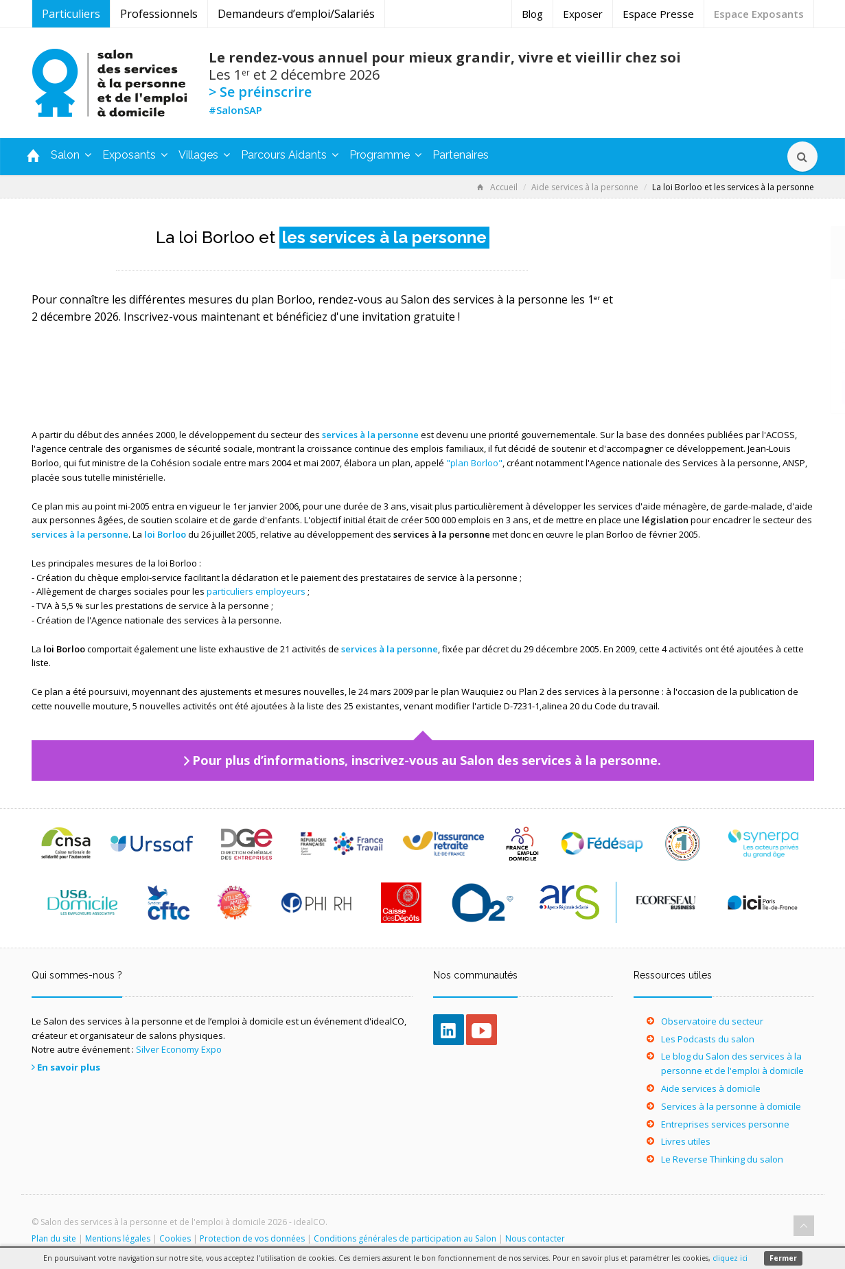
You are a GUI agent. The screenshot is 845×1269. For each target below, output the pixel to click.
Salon (71, 154)
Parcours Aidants (289, 154)
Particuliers (71, 13)
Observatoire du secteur (712, 1021)
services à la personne (370, 434)
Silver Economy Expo (179, 1049)
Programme (385, 154)
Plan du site (54, 1238)
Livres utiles (685, 1141)
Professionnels (159, 13)
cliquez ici (730, 1258)
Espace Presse (658, 14)
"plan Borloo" (474, 463)
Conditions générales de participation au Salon (405, 1238)
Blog (532, 14)
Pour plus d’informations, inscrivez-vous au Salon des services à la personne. (426, 760)
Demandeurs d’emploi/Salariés (296, 13)
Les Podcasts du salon (707, 1039)
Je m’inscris (723, 390)
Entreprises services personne (725, 1124)
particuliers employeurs (256, 591)
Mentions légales (117, 1238)
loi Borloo (165, 534)
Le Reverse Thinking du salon (722, 1159)
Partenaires (460, 154)
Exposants (134, 154)
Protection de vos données (252, 1238)
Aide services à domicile (711, 1088)
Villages (204, 154)
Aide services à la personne (584, 187)
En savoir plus (68, 1067)
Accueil (497, 187)
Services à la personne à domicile (731, 1106)
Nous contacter (535, 1238)
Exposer (583, 14)
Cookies (175, 1238)
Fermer (783, 1258)
